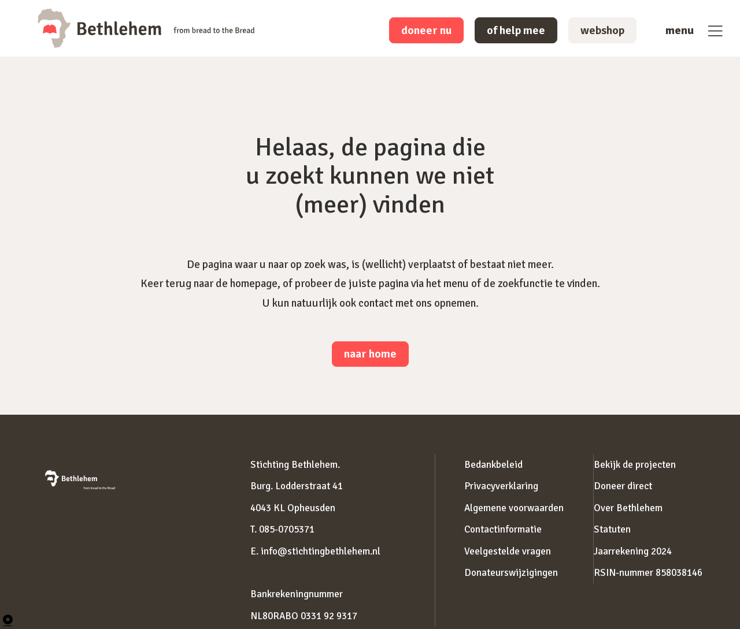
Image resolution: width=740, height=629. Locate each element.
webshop (602, 30)
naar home (370, 354)
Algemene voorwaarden (514, 508)
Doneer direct (623, 486)
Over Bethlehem (628, 508)
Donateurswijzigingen (511, 573)
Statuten (612, 529)
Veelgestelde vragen (507, 551)
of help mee (516, 30)
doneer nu (426, 30)
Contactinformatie (503, 529)
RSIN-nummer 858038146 (648, 573)
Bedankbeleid (493, 465)
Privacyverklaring (501, 486)
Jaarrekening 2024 (633, 551)
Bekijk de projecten (635, 465)
